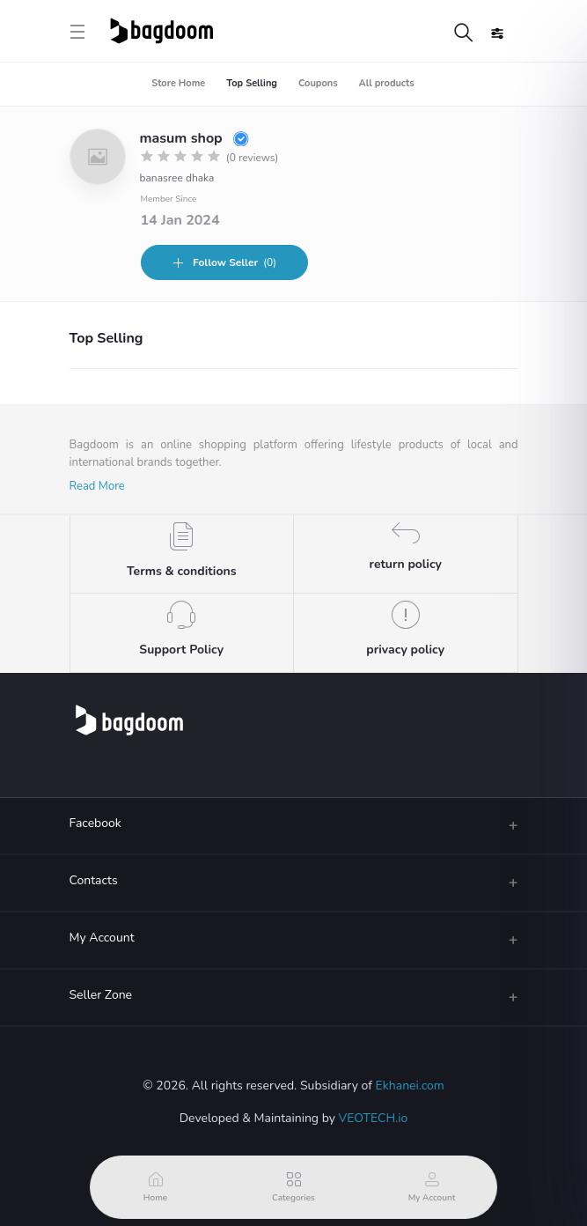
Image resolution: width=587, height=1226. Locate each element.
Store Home (178, 83)
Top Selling (251, 83)
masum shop (194, 138)
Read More (97, 486)
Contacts (94, 880)
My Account (102, 937)
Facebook (95, 823)
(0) (224, 262)
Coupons (318, 83)
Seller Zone (101, 994)
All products (387, 83)
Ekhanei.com (410, 1085)
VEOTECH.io (373, 1118)
